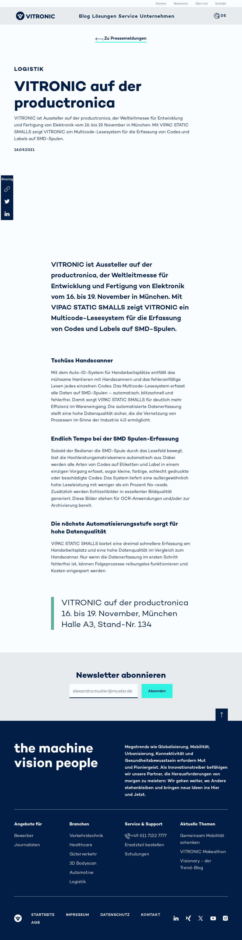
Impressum (77, 914)
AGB (35, 922)
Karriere (161, 4)
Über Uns (201, 4)
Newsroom (181, 4)
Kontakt (220, 4)
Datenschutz (115, 914)
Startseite (43, 914)
